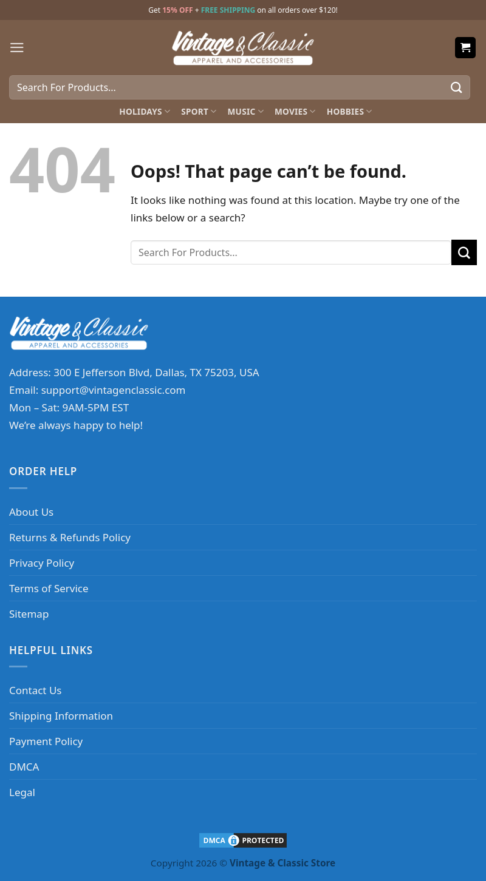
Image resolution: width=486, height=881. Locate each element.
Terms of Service (49, 588)
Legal (22, 792)
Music (246, 111)
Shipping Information (61, 716)
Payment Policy (46, 741)
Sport (198, 111)
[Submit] (457, 87)
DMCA (24, 767)
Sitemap (29, 614)
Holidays (144, 111)
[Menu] (17, 47)
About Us (31, 512)
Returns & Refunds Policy (70, 537)
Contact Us (35, 690)
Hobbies (349, 111)
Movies (295, 111)
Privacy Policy (41, 563)
